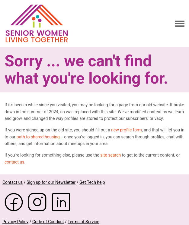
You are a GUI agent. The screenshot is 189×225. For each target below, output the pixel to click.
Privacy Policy (15, 221)
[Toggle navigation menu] (179, 24)
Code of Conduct (48, 221)
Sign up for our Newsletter (51, 182)
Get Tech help (92, 182)
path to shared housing (39, 136)
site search (110, 155)
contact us (14, 162)
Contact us (12, 182)
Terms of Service (83, 221)
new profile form (126, 129)
